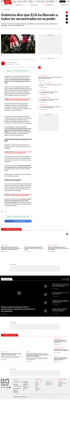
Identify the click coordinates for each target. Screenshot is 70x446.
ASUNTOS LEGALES (49, 383)
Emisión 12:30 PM (34, 5)
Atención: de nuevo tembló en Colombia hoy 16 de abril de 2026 (51, 85)
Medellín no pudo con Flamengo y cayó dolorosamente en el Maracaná (61, 350)
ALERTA (36, 387)
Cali (25, 245)
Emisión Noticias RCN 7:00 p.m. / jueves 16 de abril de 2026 (60, 293)
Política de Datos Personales (33, 396)
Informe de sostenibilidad (26, 384)
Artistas (55, 355)
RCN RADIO (37, 384)
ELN (6, 211)
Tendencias (43, 1)
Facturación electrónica (25, 382)
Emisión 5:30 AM (19, 5)
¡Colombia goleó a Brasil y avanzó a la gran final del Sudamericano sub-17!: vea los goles (49, 100)
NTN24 (36, 381)
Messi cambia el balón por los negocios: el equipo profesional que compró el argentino (49, 92)
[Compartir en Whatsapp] (67, 22)
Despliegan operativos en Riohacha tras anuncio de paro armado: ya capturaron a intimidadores (59, 309)
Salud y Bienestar (31, 1)
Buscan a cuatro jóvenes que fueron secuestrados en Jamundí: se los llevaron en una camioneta (58, 248)
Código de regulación (17, 386)
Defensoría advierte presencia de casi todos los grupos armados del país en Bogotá (18, 195)
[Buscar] (68, 1)
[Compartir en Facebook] (67, 16)
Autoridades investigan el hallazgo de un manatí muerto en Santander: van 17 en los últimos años (51, 107)
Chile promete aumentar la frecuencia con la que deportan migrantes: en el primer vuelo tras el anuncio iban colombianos (37, 355)
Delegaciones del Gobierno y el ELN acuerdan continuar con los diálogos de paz (17, 152)
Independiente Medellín (58, 347)
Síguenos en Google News (18, 221)
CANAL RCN (62, 1)
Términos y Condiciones (52, 396)
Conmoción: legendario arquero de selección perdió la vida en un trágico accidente (50, 78)
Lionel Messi (43, 90)
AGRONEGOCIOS (49, 384)
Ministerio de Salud (58, 338)
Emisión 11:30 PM (64, 5)
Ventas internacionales (26, 387)
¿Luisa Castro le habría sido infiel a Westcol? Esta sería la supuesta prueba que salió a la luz (60, 358)
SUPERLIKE (60, 384)
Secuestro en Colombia (52, 245)
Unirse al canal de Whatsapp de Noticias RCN (18, 71)
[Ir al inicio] (7, 2)
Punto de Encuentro (52, 1)
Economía (38, 1)
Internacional (20, 1)
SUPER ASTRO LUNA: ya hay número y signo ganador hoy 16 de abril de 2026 (11, 354)
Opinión (47, 1)
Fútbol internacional (42, 75)
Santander (43, 104)
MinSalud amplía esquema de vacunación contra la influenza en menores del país (60, 341)
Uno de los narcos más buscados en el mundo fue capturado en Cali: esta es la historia (33, 248)
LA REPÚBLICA (48, 381)
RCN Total (37, 383)
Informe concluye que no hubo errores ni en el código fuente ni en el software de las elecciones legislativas (60, 285)
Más (65, 279)
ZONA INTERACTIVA (61, 383)
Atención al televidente (15, 384)
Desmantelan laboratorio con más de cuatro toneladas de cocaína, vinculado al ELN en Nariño (17, 99)
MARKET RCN (60, 385)
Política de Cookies (43, 396)
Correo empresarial (17, 388)
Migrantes (28, 351)
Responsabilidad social (17, 381)
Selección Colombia (45, 97)
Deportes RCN (25, 1)
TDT (41, 381)
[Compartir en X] (67, 19)
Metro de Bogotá (4, 245)
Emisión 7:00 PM (49, 5)
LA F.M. (36, 385)
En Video (6, 279)
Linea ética (25, 388)
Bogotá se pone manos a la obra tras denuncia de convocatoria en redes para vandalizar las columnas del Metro (10, 248)
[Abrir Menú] (2, 1)
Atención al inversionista (15, 392)
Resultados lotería (5, 351)
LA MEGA (36, 390)
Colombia (14, 1)
